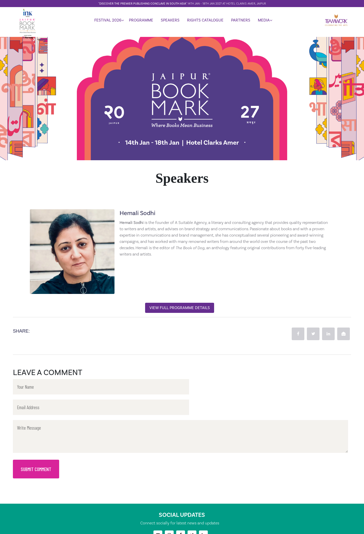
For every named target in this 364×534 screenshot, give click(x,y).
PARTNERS (240, 21)
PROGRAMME (141, 21)
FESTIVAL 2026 (107, 21)
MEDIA (264, 21)
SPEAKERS (170, 21)
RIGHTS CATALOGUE (205, 21)
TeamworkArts (201, 528)
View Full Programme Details (179, 307)
